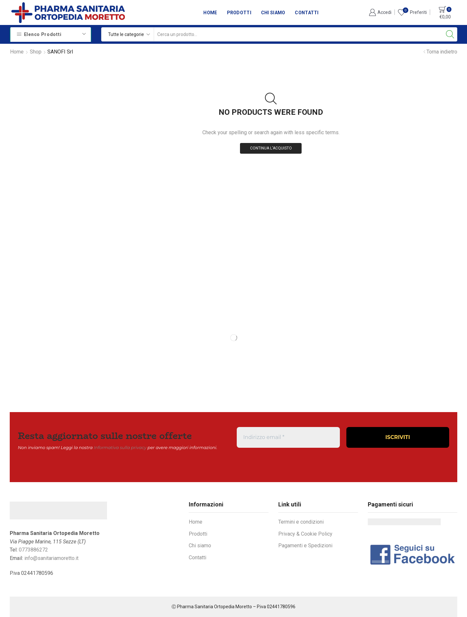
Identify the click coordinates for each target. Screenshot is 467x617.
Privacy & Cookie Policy (305, 534)
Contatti (306, 12)
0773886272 (33, 550)
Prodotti (239, 12)
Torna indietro (441, 52)
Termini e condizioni (301, 522)
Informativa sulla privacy (120, 447)
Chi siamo (273, 12)
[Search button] (450, 34)
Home (210, 12)
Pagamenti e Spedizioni (305, 545)
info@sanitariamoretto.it (51, 558)
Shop (36, 52)
